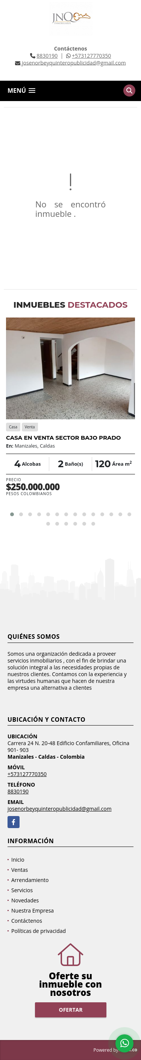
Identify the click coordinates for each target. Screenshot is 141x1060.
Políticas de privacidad (38, 930)
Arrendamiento (30, 880)
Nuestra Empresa (32, 910)
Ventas (19, 869)
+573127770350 (91, 55)
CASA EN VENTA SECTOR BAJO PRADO (63, 437)
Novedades (25, 900)
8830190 (47, 55)
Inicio (17, 859)
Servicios (22, 890)
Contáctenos (26, 920)
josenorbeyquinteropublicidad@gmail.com (60, 808)
